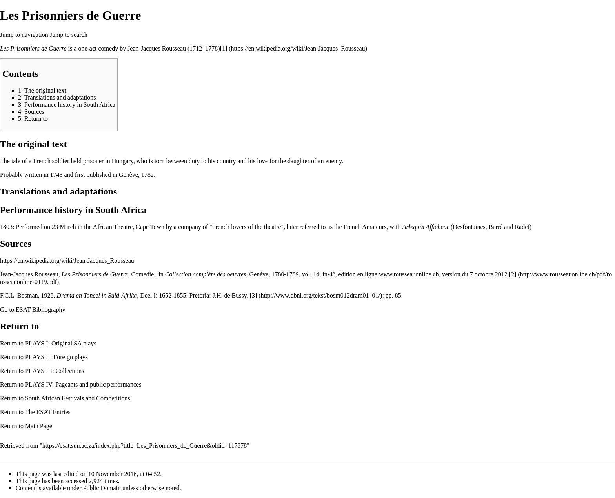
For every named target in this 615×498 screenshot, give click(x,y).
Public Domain (102, 488)
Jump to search (68, 34)
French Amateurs (365, 227)
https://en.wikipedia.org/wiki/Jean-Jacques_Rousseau (67, 260)
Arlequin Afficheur (425, 227)
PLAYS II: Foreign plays (56, 357)
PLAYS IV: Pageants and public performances (83, 384)
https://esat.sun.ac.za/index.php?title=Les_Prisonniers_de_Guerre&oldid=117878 (144, 445)
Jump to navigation (24, 34)
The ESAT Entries (48, 412)
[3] (253, 295)
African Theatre (113, 227)
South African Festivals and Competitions (77, 398)
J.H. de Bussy (230, 295)
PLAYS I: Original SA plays (60, 343)
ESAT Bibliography (40, 309)
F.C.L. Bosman (19, 295)
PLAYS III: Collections (54, 370)
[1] (223, 48)
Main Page (38, 426)
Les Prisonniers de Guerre (33, 48)
